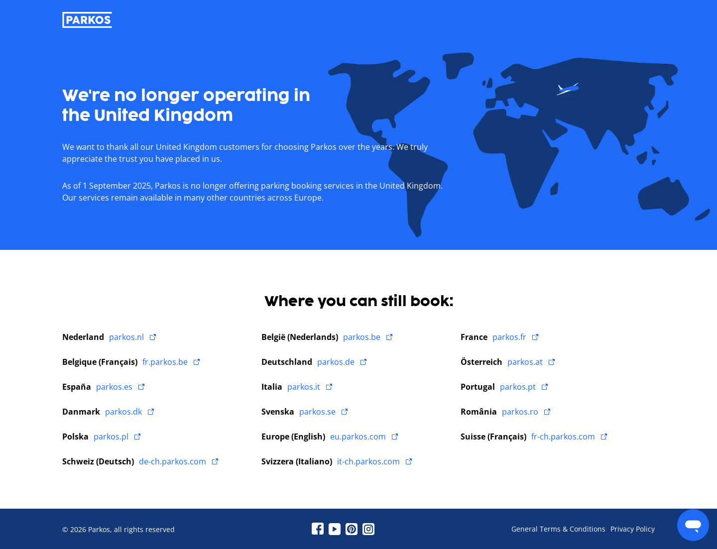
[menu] (693, 525)
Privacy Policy (632, 529)
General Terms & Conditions (558, 529)
